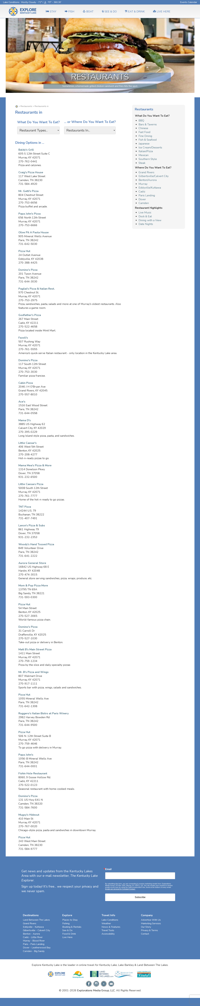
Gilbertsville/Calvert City (154, 176)
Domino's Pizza (27, 270)
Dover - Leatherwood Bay (36, 947)
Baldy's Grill (26, 150)
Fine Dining (145, 136)
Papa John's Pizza (29, 213)
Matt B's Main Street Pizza (35, 649)
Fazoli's (23, 337)
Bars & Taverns (148, 124)
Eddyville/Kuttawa (150, 187)
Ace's (21, 401)
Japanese (144, 143)
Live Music (145, 212)
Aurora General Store (32, 563)
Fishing (66, 923)
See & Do (67, 930)
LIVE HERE (161, 11)
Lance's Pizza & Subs (31, 525)
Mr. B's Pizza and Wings (33, 672)
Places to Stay (70, 920)
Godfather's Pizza (29, 315)
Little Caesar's (27, 443)
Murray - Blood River (34, 940)
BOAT (88, 11)
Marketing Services (151, 923)
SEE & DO (109, 11)
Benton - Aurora (31, 933)
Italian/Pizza (146, 151)
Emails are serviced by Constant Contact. (120, 889)
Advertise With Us (151, 920)
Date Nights (146, 224)
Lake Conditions (11, 2)
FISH (69, 11)
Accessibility (108, 933)
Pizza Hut (24, 251)
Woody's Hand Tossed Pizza (36, 544)
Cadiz (142, 191)
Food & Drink (69, 933)
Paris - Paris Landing (33, 944)
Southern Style (148, 159)
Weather (106, 923)
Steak (142, 163)
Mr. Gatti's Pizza (28, 191)
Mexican (143, 155)
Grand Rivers (146, 172)
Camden (144, 203)
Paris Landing (147, 195)
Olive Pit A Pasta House (33, 232)
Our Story (146, 927)
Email (108, 869)
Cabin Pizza (25, 383)
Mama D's (24, 420)
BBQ (141, 120)
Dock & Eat (145, 216)
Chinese (143, 128)
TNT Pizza (24, 507)
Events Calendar (188, 2)
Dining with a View (150, 220)
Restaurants (26, 106)
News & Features (111, 927)
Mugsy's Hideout (28, 815)
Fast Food (144, 132)
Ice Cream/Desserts (150, 147)
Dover (142, 199)
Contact (145, 933)
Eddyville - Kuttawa (33, 927)
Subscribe (140, 897)
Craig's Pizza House (30, 172)
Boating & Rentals (71, 927)
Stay (51, 11)
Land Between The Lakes (36, 920)
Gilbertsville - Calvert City (36, 930)
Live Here (67, 937)
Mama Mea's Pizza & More (35, 465)
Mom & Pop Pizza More (33, 585)
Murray (143, 184)
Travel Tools (108, 930)
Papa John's (25, 755)
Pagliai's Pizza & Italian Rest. (36, 289)
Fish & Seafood (148, 140)
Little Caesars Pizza (30, 484)
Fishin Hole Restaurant (32, 773)
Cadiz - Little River (33, 937)
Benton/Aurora (148, 180)
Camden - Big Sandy (33, 951)
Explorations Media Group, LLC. (96, 990)
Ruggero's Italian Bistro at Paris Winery (43, 713)
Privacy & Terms (149, 930)
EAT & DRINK (135, 11)
